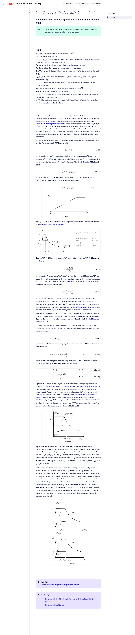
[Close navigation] (29, 12)
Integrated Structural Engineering (67, 12)
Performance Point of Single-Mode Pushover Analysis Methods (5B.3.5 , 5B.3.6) (57, 13)
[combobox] (118, 4)
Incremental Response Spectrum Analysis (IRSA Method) (60, 585)
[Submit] (107, 3)
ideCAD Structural (68, 3)
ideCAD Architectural (81, 3)
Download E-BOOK (96, 3)
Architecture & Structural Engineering (28, 4)
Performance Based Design (85, 12)
